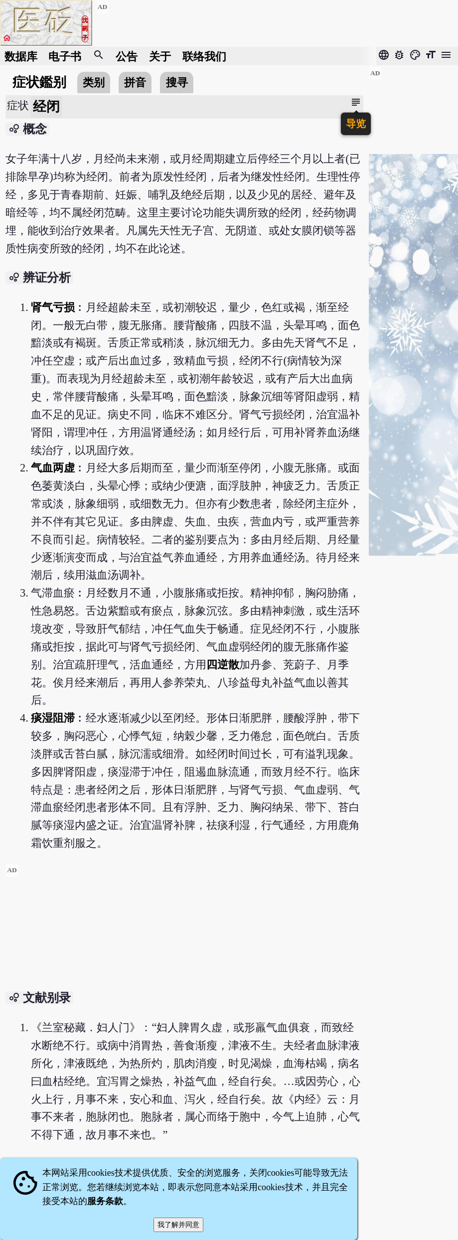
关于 (160, 56)
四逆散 (222, 664)
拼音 (135, 82)
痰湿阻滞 (53, 718)
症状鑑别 (39, 82)
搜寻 (177, 82)
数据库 (20, 56)
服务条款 (105, 1201)
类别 (94, 82)
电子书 (64, 56)
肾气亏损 (53, 307)
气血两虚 (53, 468)
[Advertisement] (184, 933)
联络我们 (204, 56)
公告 (127, 56)
